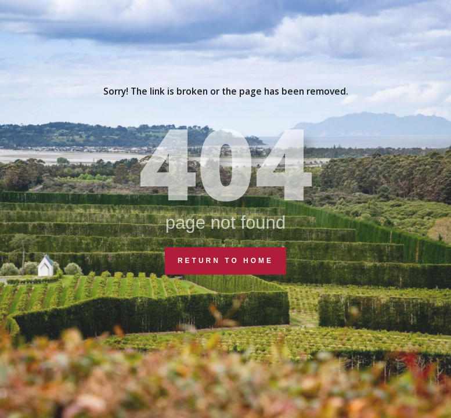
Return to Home (225, 261)
